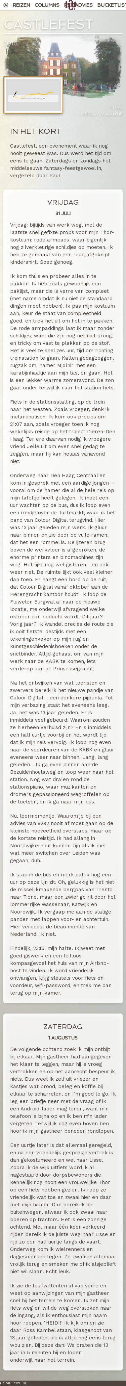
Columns (47, 5)
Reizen (21, 5)
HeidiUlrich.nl (13, 1383)
